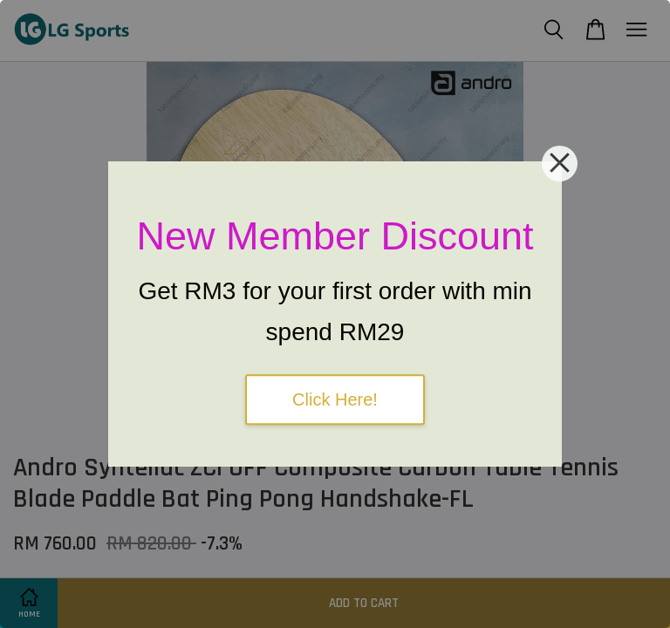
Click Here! (335, 399)
